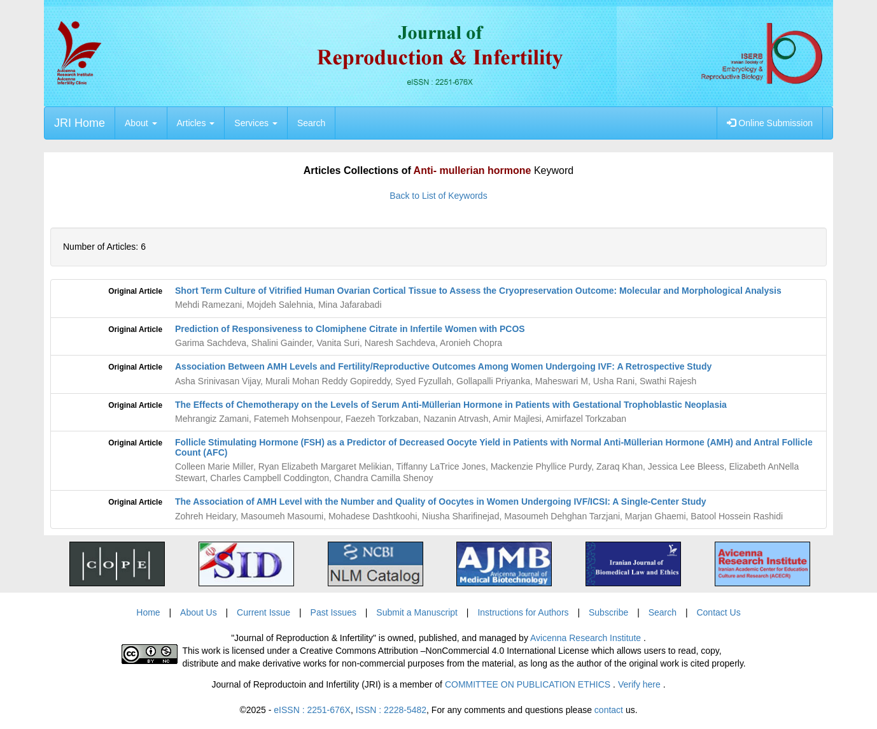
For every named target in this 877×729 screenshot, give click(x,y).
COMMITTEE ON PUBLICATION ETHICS (529, 684)
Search (311, 123)
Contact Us (718, 612)
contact (608, 710)
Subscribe (608, 612)
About (141, 123)
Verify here (640, 684)
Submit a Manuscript (417, 612)
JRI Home (79, 123)
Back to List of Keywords (438, 196)
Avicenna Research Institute (586, 638)
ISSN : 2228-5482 (391, 710)
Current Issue (263, 612)
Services (255, 123)
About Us (198, 612)
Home (148, 612)
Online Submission (770, 123)
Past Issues (333, 612)
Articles (196, 123)
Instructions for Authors (522, 612)
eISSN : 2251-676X (312, 710)
